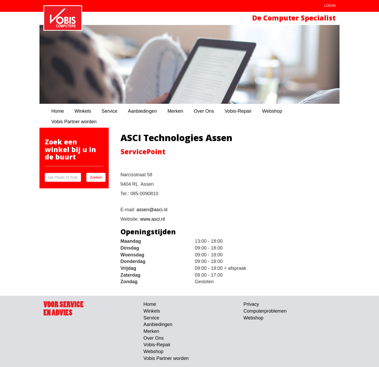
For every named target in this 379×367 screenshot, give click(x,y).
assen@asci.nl (152, 209)
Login (330, 5)
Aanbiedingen (142, 111)
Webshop (272, 111)
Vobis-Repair (238, 111)
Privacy (251, 304)
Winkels (82, 111)
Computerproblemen (265, 311)
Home (57, 111)
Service (109, 111)
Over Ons (204, 111)
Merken (175, 111)
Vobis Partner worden (74, 121)
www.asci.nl (152, 219)
